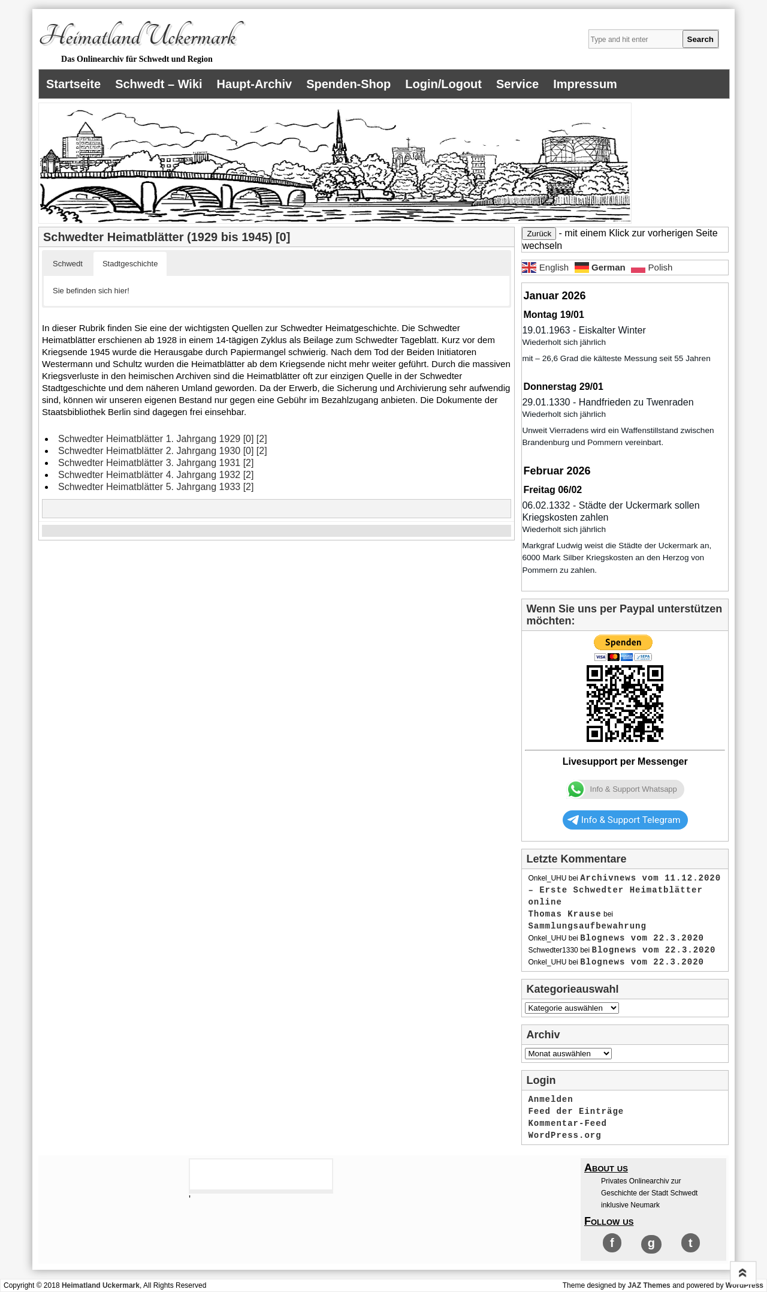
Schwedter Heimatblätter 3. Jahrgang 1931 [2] (155, 463)
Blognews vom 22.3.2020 (642, 938)
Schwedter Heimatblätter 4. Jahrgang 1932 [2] (155, 475)
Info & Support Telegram (624, 820)
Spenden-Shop (348, 84)
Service (517, 84)
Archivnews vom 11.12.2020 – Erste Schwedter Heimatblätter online (624, 890)
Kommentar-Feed (567, 1123)
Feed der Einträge (576, 1111)
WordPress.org (564, 1135)
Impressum (585, 84)
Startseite (73, 84)
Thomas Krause (564, 914)
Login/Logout (443, 84)
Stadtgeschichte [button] (130, 263)
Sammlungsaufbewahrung (587, 926)
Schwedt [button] (68, 263)
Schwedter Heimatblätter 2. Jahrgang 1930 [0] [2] (162, 451)
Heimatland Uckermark (136, 37)
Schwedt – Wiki (158, 84)
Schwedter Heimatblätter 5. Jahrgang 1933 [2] (155, 487)
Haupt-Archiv (254, 84)
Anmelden (550, 1099)
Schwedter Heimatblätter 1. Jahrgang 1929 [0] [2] (162, 439)
